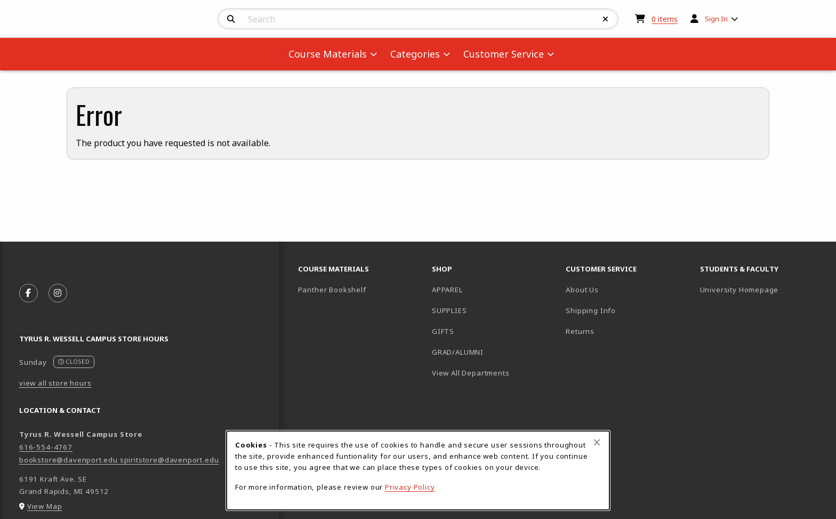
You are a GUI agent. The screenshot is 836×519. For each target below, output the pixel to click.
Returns (580, 331)
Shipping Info (591, 310)
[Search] (231, 19)
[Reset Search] (605, 19)
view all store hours (55, 383)
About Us (582, 289)
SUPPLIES (449, 310)
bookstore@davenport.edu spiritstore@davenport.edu (119, 460)
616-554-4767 (46, 447)
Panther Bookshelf (360, 289)
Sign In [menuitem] (716, 18)
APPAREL (447, 289)
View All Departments (471, 373)
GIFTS (443, 331)
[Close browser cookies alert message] (597, 442)
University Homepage (762, 289)
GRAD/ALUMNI (458, 352)
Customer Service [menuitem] (503, 53)
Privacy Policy (410, 487)
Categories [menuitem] (415, 53)
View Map (44, 506)
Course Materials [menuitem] (327, 53)
